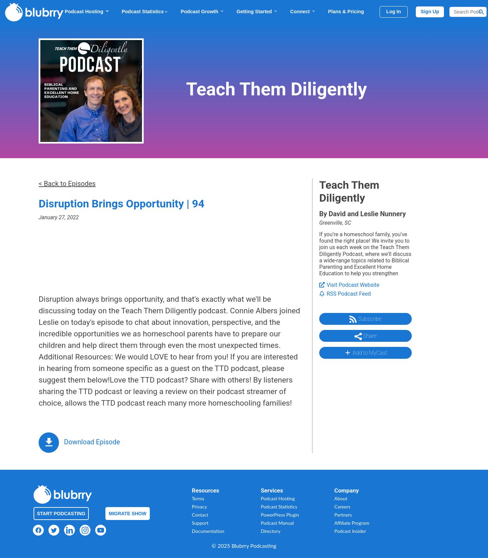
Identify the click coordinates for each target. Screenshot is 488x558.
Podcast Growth (202, 11)
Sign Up (430, 11)
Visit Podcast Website (349, 285)
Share (365, 336)
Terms (198, 498)
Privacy (199, 506)
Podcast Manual (277, 523)
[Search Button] (481, 11)
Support (200, 523)
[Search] (468, 12)
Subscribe (365, 319)
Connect (303, 11)
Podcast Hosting (87, 11)
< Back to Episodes (67, 184)
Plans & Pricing (346, 11)
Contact (200, 515)
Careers (342, 506)
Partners (343, 515)
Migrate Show (127, 513)
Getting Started (257, 11)
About (340, 498)
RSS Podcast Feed (345, 294)
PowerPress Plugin (280, 515)
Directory (270, 531)
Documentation (208, 531)
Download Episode (92, 442)
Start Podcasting (61, 513)
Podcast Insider (350, 531)
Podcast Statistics (145, 11)
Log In (393, 11)
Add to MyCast (365, 352)
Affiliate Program (351, 523)
